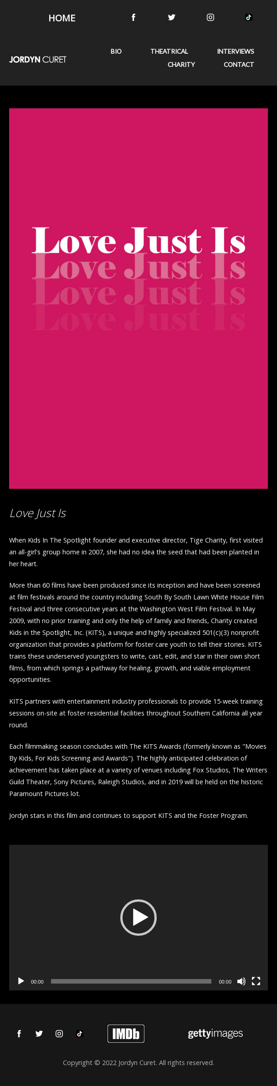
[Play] (21, 981)
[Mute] (241, 981)
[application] (138, 917)
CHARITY (181, 64)
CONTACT (239, 64)
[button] (138, 917)
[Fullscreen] (256, 981)
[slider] (131, 981)
